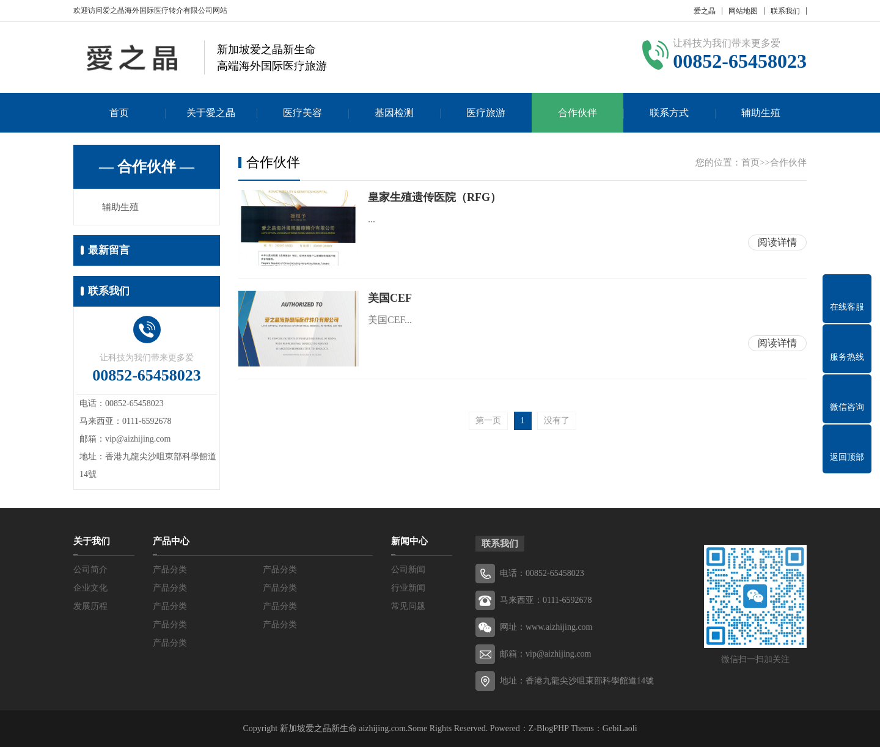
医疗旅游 (485, 112)
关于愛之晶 (210, 112)
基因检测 (394, 112)
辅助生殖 (760, 112)
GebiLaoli (620, 728)
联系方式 (669, 112)
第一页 (488, 420)
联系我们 (785, 11)
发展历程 (90, 606)
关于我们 (91, 541)
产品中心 (171, 541)
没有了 (557, 420)
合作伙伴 (577, 112)
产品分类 (170, 569)
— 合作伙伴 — (146, 167)
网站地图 (743, 11)
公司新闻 (408, 569)
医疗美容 (302, 112)
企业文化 (90, 587)
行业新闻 (408, 587)
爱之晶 (705, 11)
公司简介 (90, 569)
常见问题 (408, 606)
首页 (119, 112)
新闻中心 (409, 541)
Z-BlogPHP (549, 728)
